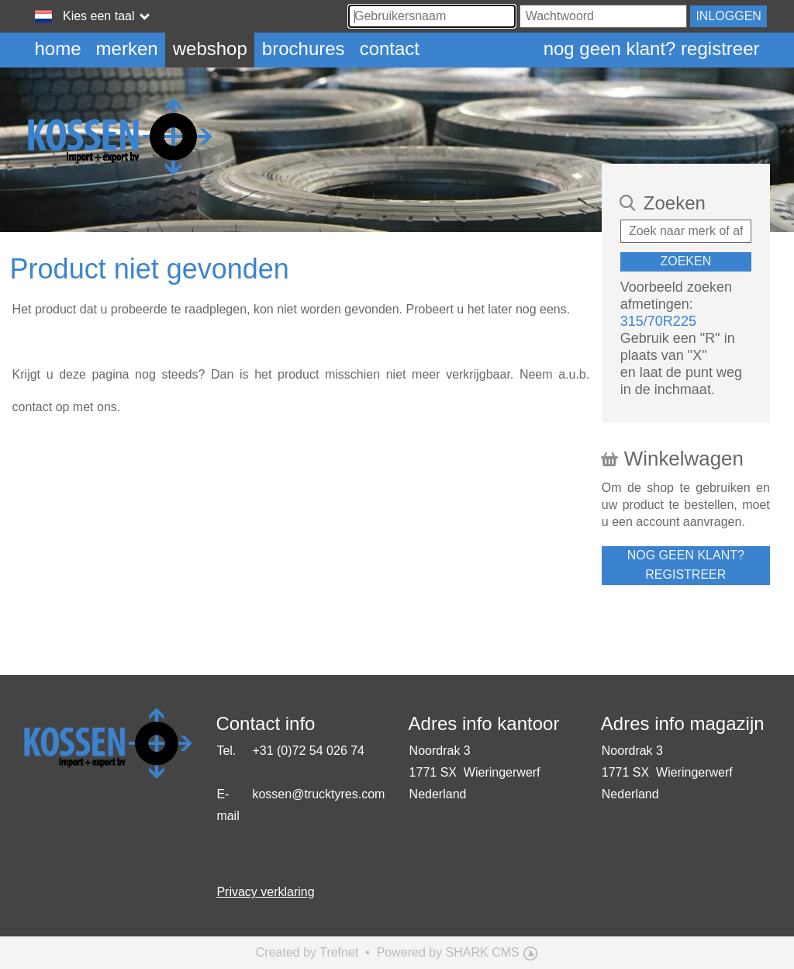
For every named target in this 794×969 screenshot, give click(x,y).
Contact (389, 48)
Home (58, 48)
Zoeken (685, 261)
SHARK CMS (483, 952)
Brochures (303, 48)
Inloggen (728, 15)
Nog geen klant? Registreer (652, 48)
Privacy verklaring (265, 891)
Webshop (210, 48)
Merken (127, 48)
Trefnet (338, 952)
